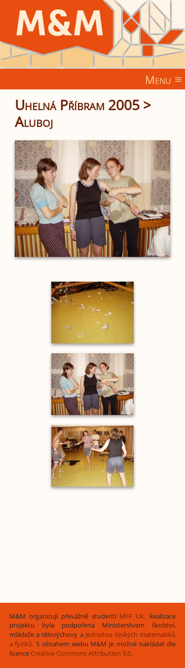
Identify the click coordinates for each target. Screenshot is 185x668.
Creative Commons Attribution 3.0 (81, 653)
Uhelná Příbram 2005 (77, 104)
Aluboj (34, 121)
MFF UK (131, 616)
